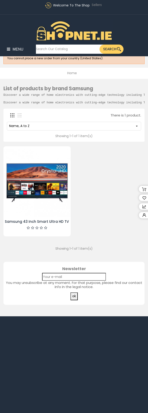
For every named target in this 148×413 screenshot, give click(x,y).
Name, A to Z (74, 126)
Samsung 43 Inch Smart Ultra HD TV (37, 221)
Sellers (97, 5)
